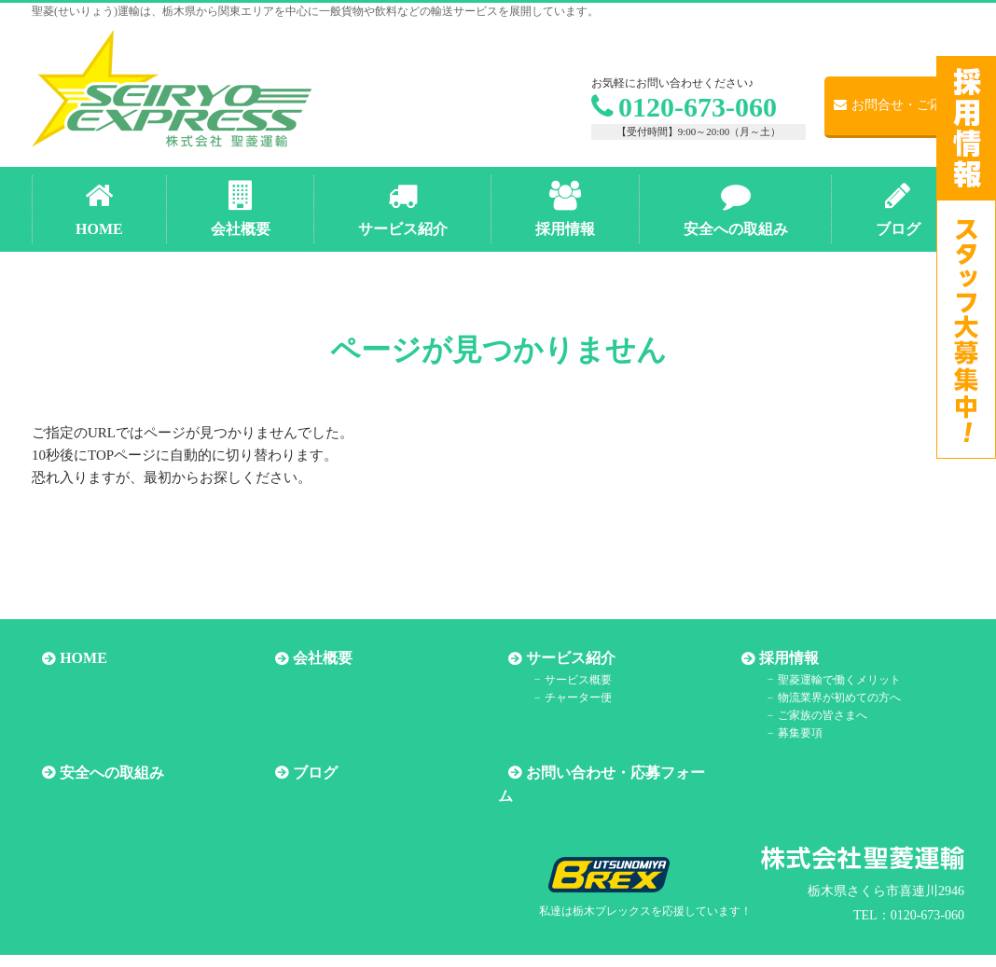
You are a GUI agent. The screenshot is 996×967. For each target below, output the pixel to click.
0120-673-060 (684, 106)
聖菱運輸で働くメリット (822, 678)
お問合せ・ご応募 (895, 105)
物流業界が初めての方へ (822, 697)
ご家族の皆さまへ (806, 715)
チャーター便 (561, 697)
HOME (73, 659)
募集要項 (783, 732)
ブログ (305, 773)
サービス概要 (561, 678)
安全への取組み (101, 773)
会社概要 (312, 659)
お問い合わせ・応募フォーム (613, 773)
